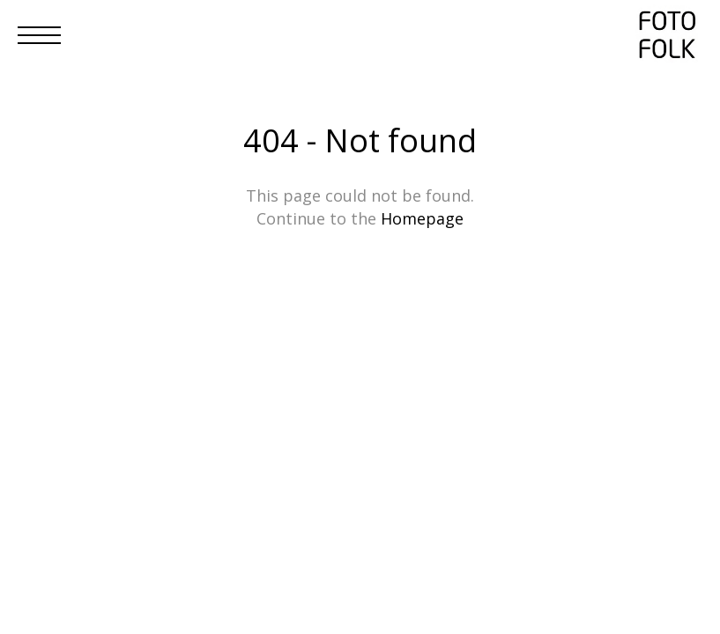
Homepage (422, 218)
